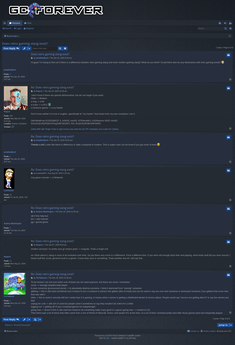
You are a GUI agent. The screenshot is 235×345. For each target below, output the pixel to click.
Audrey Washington (12, 223)
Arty (108, 338)
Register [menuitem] (231, 23)
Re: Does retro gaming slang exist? (52, 87)
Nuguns (7, 257)
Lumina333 (9, 190)
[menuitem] (219, 23)
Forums (16, 23)
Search (8, 28)
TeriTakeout (9, 296)
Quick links (5, 23)
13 (11, 261)
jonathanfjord (10, 70)
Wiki (29, 23)
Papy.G (7, 112)
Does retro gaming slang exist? (25, 43)
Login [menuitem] (226, 23)
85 (11, 195)
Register (30, 28)
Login (18, 28)
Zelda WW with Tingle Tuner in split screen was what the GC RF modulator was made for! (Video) (75, 129)
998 (11, 116)
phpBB (108, 336)
